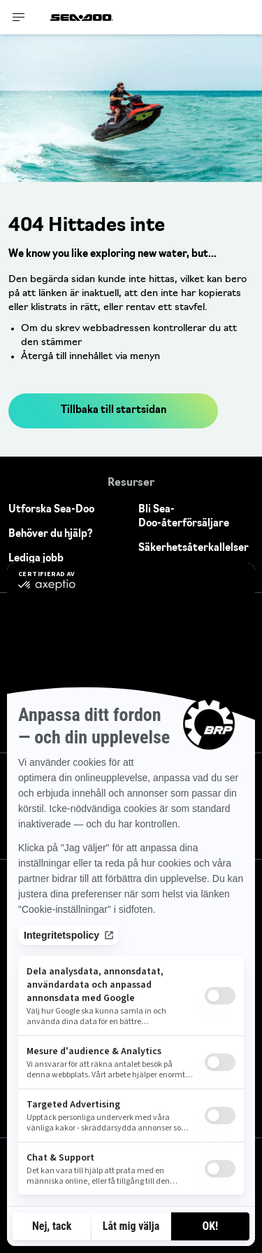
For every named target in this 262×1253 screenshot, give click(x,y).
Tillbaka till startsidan (113, 410)
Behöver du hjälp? (50, 534)
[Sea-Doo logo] (82, 17)
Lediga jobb (36, 559)
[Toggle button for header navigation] (19, 17)
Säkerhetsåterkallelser (193, 548)
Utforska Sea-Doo (51, 510)
